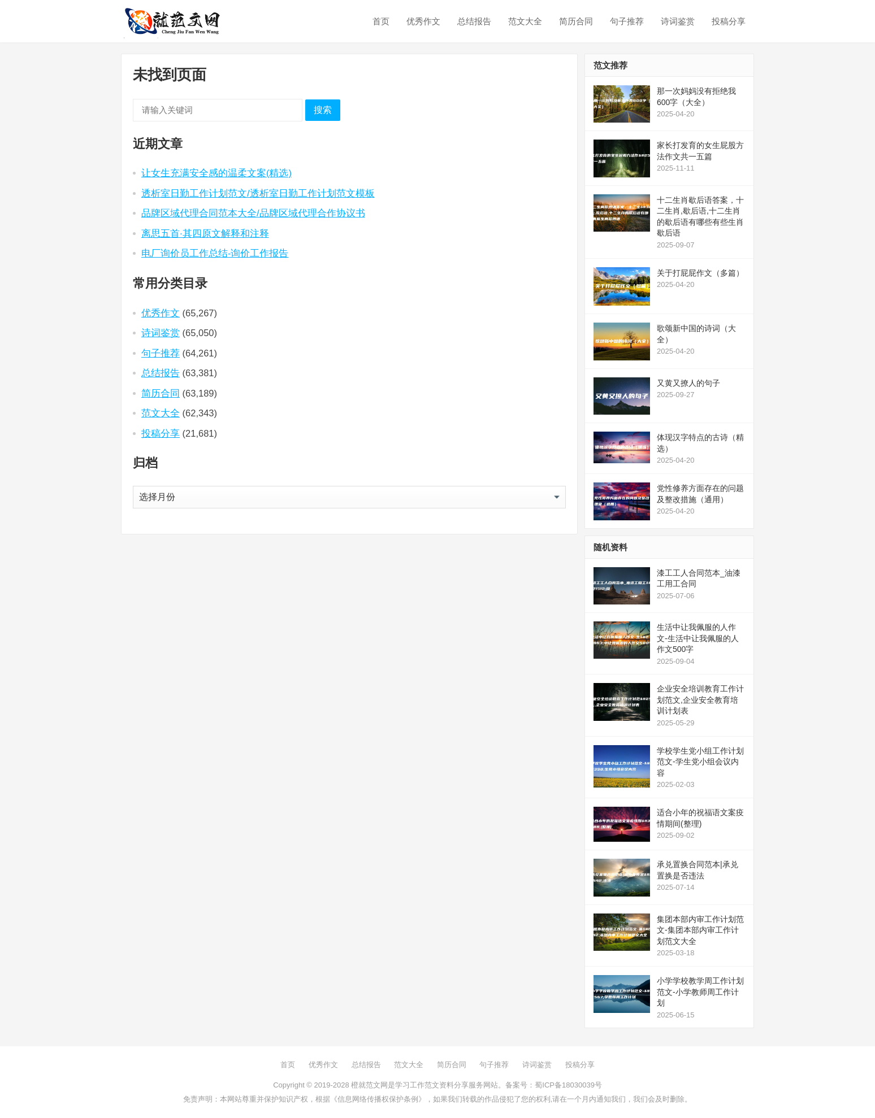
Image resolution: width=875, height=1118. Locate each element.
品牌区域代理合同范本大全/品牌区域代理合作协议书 (253, 213)
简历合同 (576, 21)
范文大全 (525, 21)
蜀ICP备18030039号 (568, 1085)
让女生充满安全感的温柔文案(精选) (216, 173)
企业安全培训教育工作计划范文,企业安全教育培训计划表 (700, 699)
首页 (380, 21)
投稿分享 (729, 21)
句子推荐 (627, 21)
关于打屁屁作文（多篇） (700, 272)
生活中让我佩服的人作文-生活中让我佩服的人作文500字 (698, 638)
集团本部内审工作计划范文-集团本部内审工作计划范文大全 (700, 930)
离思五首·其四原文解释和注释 (205, 233)
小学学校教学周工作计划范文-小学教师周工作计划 (700, 991)
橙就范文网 (369, 1085)
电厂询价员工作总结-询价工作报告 (215, 253)
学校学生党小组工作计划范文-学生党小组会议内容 (700, 761)
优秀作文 (423, 21)
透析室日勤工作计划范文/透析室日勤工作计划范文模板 (258, 193)
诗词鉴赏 (678, 21)
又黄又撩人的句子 (688, 383)
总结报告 (474, 21)
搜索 (323, 110)
